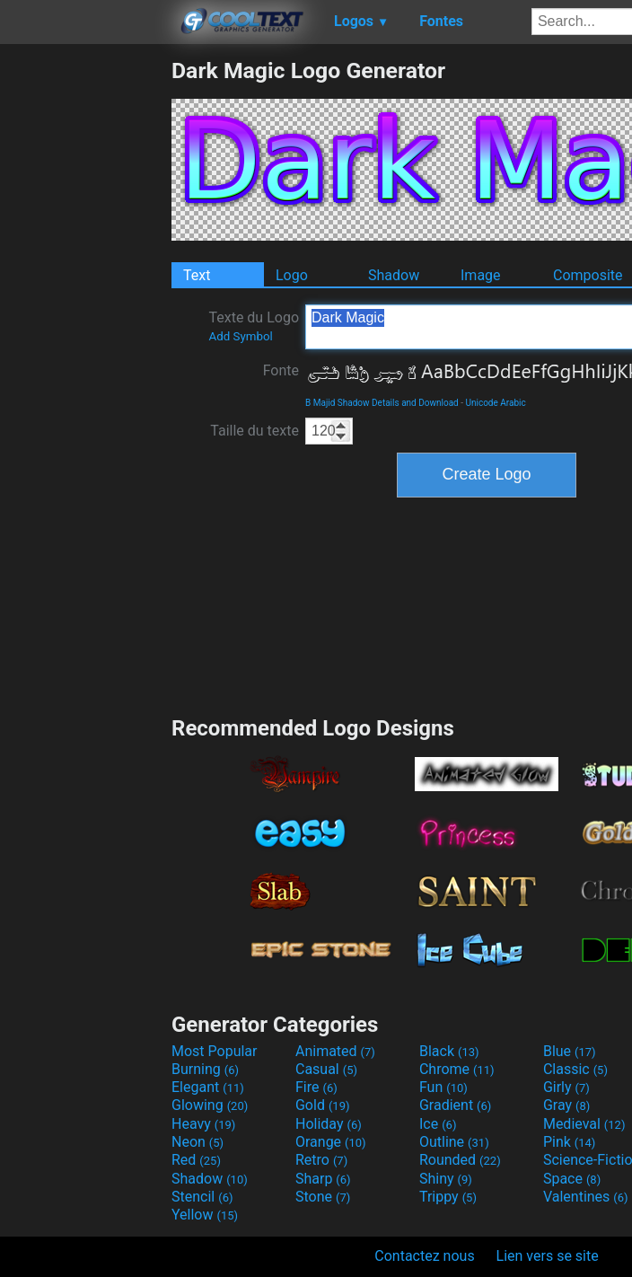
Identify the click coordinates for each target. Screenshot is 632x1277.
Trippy (448, 1196)
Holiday (328, 1123)
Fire (316, 1087)
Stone (322, 1196)
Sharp (323, 1178)
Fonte (281, 370)
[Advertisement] (85, 326)
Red (196, 1159)
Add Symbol (240, 336)
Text (196, 275)
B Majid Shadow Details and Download (382, 403)
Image (481, 275)
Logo (292, 275)
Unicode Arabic (495, 403)
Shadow (393, 275)
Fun (443, 1087)
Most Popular (214, 1051)
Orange (330, 1141)
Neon (197, 1141)
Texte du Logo (253, 326)
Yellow (204, 1214)
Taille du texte (254, 430)
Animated (335, 1051)
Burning (205, 1069)
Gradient (455, 1105)
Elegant (207, 1087)
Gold (322, 1105)
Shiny (445, 1178)
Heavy (203, 1123)
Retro (321, 1159)
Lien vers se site (547, 1255)
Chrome (457, 1069)
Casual (326, 1069)
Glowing (209, 1105)
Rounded (460, 1159)
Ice (437, 1123)
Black (449, 1051)
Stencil (202, 1196)
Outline (454, 1141)
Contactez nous (424, 1255)
